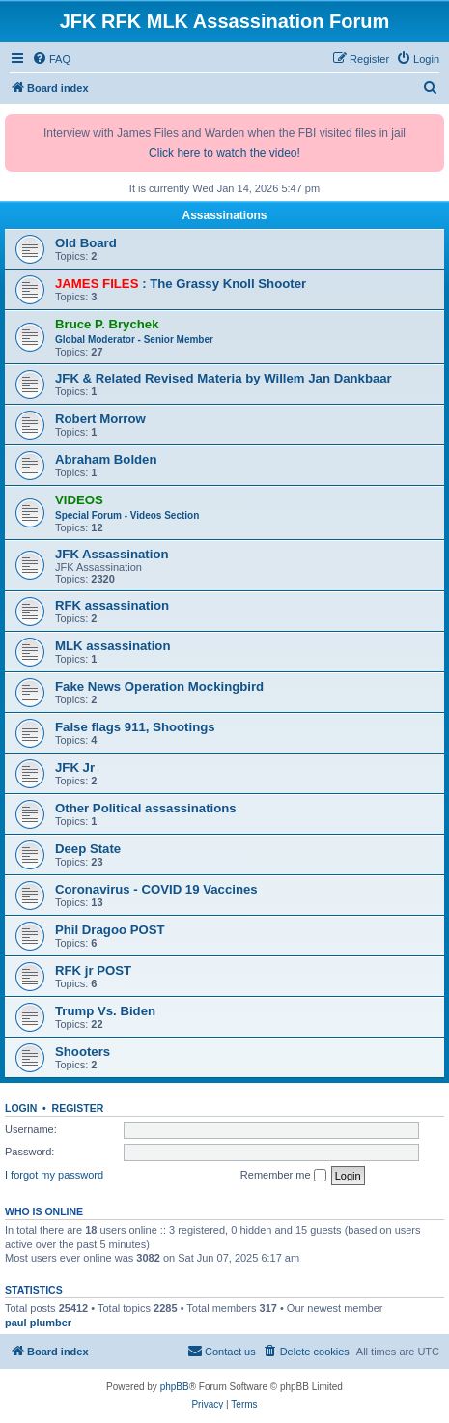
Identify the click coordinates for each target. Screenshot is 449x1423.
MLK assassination (112, 646)
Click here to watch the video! (224, 152)
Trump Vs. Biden (105, 1011)
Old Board (86, 243)
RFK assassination (112, 605)
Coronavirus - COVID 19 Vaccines (156, 889)
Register (78, 1108)
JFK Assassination (112, 554)
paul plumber (38, 1322)
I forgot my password (54, 1175)
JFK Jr (75, 767)
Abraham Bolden (106, 459)
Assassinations (224, 215)
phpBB (174, 1386)
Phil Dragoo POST (110, 930)
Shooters (82, 1051)
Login (21, 1108)
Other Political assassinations (146, 808)
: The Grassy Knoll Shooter (180, 283)
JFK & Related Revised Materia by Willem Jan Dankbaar (223, 378)
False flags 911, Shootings (135, 727)
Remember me (283, 1175)
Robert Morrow (100, 419)
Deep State (88, 848)
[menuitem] (51, 59)
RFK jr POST (93, 970)
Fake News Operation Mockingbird (159, 686)
